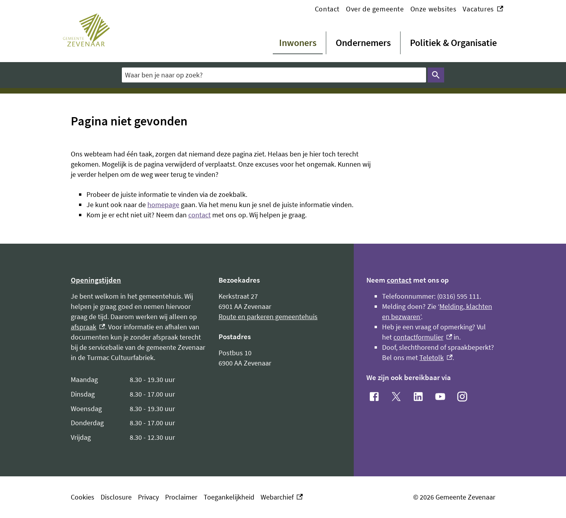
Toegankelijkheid (229, 496)
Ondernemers (363, 43)
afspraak (88, 326)
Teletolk (435, 357)
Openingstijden (96, 280)
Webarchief (282, 497)
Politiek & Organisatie (453, 43)
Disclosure (116, 496)
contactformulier (422, 337)
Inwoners (297, 43)
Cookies (82, 496)
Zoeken (434, 75)
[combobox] (274, 75)
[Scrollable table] (138, 409)
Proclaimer (181, 496)
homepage (163, 204)
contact (199, 214)
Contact (327, 8)
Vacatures (483, 9)
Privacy (148, 496)
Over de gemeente (375, 8)
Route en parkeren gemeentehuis (268, 316)
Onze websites (433, 8)
